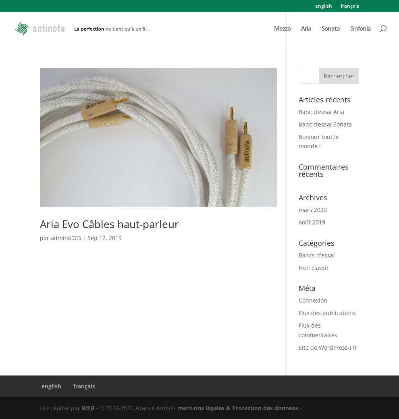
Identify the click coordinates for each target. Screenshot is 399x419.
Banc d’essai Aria (321, 112)
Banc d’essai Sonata (325, 124)
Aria (306, 28)
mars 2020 (313, 210)
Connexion (313, 300)
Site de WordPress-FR (327, 347)
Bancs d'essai (317, 255)
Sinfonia (360, 28)
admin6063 (66, 238)
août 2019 (312, 222)
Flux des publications (327, 313)
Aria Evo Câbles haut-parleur (109, 224)
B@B (88, 408)
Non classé (313, 268)
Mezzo (282, 28)
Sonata (331, 28)
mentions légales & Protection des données (237, 408)
